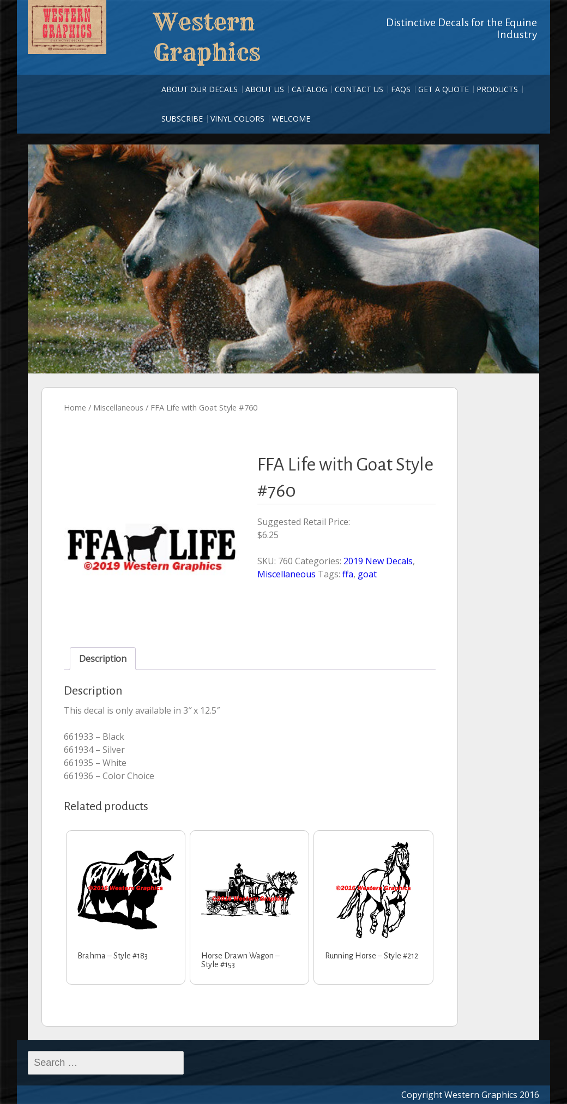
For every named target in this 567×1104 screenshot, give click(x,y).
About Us (264, 89)
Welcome (291, 118)
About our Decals (199, 89)
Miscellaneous (118, 407)
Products (497, 89)
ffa (347, 574)
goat (367, 574)
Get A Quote (443, 89)
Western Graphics (207, 37)
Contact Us (359, 89)
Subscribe (182, 118)
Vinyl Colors (237, 118)
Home (75, 407)
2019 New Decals (378, 561)
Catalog (309, 89)
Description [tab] (102, 659)
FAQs (401, 89)
